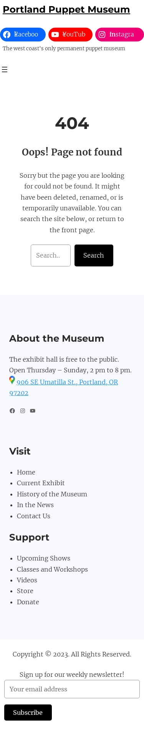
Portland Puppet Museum (66, 9)
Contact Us (33, 516)
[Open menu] (4, 69)
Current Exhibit (41, 483)
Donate (28, 602)
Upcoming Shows (43, 558)
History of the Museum (52, 494)
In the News (35, 505)
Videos (27, 580)
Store (25, 591)
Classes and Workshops (52, 569)
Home (26, 472)
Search (93, 255)
